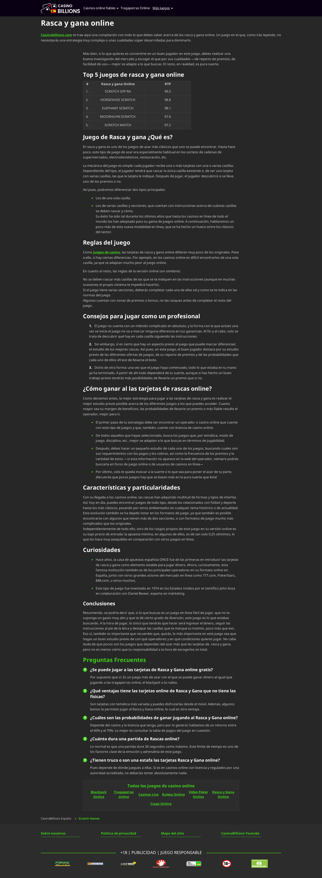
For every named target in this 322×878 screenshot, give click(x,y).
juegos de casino (106, 252)
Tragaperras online (124, 794)
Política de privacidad (118, 833)
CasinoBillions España (56, 818)
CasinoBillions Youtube (240, 833)
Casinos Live (148, 794)
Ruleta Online (173, 794)
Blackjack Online (99, 794)
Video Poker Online (198, 794)
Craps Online (160, 803)
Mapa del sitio (172, 833)
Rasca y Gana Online (223, 794)
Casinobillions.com (56, 35)
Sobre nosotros (53, 833)
